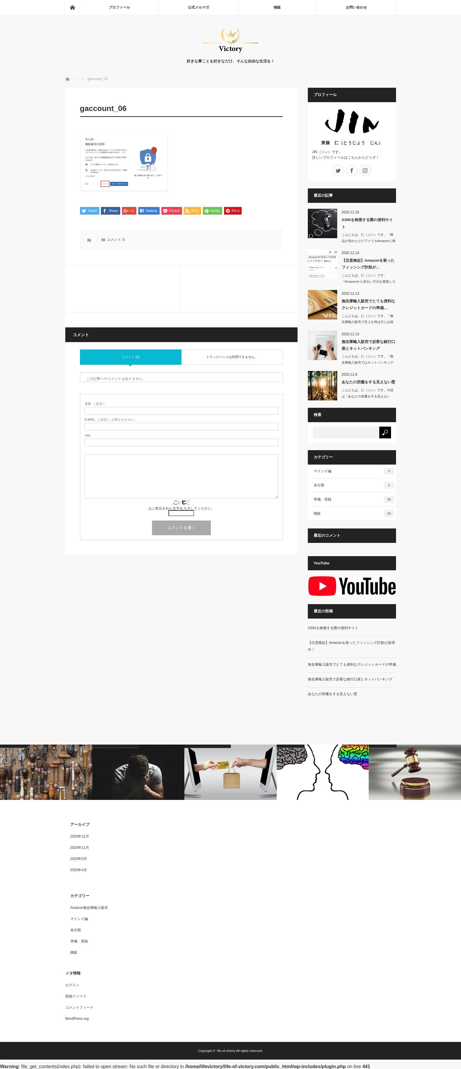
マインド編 (354, 471)
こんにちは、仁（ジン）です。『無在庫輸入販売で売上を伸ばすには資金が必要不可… (367, 322)
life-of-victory (226, 1051)
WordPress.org (77, 1019)
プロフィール (119, 7)
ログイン (72, 985)
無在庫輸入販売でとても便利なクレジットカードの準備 (352, 664)
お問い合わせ (356, 7)
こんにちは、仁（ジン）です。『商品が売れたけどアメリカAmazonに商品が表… (368, 241)
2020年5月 (78, 859)
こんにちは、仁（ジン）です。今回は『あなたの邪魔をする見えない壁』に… (367, 396)
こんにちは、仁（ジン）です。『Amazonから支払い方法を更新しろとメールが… (368, 281)
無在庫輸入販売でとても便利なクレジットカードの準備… (368, 304)
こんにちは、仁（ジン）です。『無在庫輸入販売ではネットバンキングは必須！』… (367, 362)
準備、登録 (354, 499)
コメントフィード (79, 1007)
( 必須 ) (94, 404)
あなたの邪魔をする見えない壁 (368, 382)
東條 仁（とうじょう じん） (352, 142)
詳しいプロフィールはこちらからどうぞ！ (345, 157)
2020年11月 (79, 848)
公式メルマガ (198, 7)
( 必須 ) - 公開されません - (110, 420)
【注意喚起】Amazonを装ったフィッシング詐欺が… (368, 263)
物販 (277, 7)
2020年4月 (78, 870)
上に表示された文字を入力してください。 (181, 509)
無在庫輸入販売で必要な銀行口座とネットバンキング (368, 345)
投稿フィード (75, 996)
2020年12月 (79, 836)
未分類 (354, 485)
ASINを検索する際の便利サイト (367, 223)
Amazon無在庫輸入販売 (89, 908)
